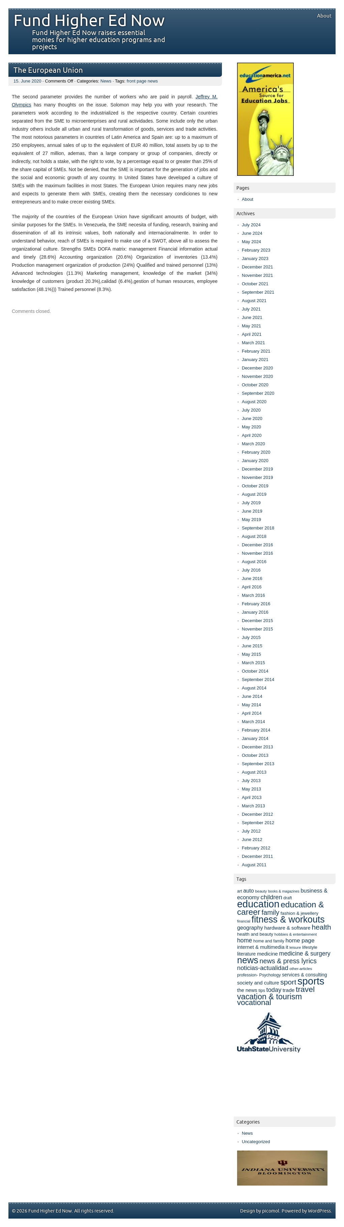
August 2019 (254, 494)
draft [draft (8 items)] (287, 898)
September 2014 (258, 679)
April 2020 (252, 435)
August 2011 (254, 864)
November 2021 (257, 275)
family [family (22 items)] (270, 912)
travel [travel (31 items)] (305, 989)
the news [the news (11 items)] (247, 990)
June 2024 (252, 233)
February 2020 (256, 452)
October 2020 (255, 384)
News (106, 81)
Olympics (21, 104)
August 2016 (254, 561)
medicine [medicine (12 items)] (267, 954)
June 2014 (252, 696)
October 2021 (255, 283)
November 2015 (257, 629)
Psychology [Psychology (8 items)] (270, 975)
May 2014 (251, 704)
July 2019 (251, 502)
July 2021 (251, 309)
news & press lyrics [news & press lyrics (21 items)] (287, 961)
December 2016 (257, 544)
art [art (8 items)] (239, 891)
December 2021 (257, 266)
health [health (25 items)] (321, 927)
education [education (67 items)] (258, 904)
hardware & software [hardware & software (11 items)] (287, 928)
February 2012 (256, 847)
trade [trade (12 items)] (288, 990)
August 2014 (254, 687)
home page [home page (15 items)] (299, 940)
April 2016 (252, 586)
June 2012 (252, 839)
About (324, 16)
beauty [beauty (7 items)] (261, 891)
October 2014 (255, 671)
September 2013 (258, 763)
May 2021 (251, 325)
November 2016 (257, 553)
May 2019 (251, 519)
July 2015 (251, 637)
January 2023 (255, 258)
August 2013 (254, 772)
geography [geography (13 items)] (250, 928)
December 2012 (257, 814)
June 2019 (252, 511)
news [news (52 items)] (247, 960)
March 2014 (253, 721)
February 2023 (256, 250)
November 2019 (257, 477)
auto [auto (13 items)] (248, 890)
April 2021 (252, 334)
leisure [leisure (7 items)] (295, 947)
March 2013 (253, 805)
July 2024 (251, 224)
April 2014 (252, 713)
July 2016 (251, 570)
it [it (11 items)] (287, 947)
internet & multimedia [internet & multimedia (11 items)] (260, 947)
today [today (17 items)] (274, 989)
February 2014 (256, 730)
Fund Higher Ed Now (89, 20)
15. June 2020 (27, 81)
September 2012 (258, 822)
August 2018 (254, 536)
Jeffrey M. (207, 96)
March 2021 (253, 342)
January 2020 (255, 460)
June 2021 (252, 317)
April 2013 (252, 797)
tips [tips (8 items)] (261, 990)
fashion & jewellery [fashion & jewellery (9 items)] (299, 913)
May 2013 (251, 789)
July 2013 (251, 780)
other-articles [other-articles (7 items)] (300, 968)
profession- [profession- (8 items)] (247, 975)
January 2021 (255, 359)
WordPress (319, 1211)
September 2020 (258, 393)
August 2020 (254, 401)
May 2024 (251, 241)
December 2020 (257, 367)
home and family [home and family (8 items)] (268, 941)
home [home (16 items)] (244, 940)
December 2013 (257, 746)
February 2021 (256, 351)
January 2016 (255, 612)
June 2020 (252, 418)
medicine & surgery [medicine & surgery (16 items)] (305, 953)
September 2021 (258, 292)
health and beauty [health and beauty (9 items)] (255, 934)
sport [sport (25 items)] (288, 982)
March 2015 (253, 662)
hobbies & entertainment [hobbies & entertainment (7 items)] (296, 934)
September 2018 (258, 527)
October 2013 (255, 755)
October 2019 (255, 485)
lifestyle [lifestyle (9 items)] (309, 947)
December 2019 (257, 469)
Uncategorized (256, 1141)
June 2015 (252, 645)
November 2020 (257, 376)
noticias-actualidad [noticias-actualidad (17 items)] (262, 967)
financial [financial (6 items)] (243, 921)
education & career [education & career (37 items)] (280, 908)
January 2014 (255, 738)
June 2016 (252, 578)
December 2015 (257, 620)
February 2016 (256, 603)
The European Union (48, 70)
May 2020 (251, 426)
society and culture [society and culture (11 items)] (258, 983)
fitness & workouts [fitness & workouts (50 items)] (288, 919)
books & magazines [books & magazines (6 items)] (283, 891)
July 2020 (251, 410)
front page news (142, 81)
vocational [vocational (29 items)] (254, 1002)
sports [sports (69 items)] (310, 981)
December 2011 (257, 856)
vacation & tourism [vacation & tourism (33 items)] (269, 996)
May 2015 (251, 654)
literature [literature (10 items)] (246, 954)
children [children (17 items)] (271, 897)
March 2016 (253, 595)
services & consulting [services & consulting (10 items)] (304, 974)
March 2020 (253, 443)
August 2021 (254, 300)
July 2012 (251, 831)
